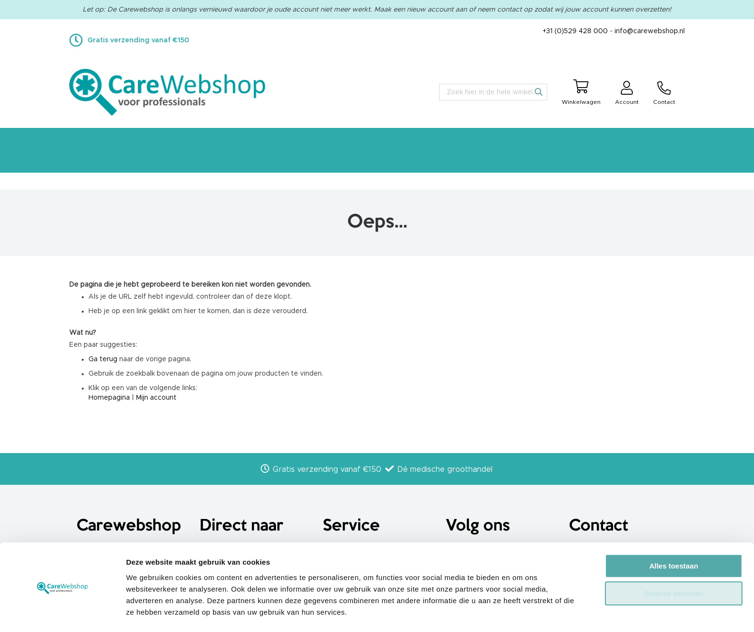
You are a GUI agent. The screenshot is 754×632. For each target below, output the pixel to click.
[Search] (538, 92)
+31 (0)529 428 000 (575, 31)
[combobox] (493, 92)
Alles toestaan (673, 535)
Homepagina (109, 397)
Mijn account (156, 397)
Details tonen (519, 613)
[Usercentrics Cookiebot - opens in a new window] (62, 613)
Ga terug (102, 359)
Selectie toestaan (674, 563)
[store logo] (167, 92)
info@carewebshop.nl (650, 31)
